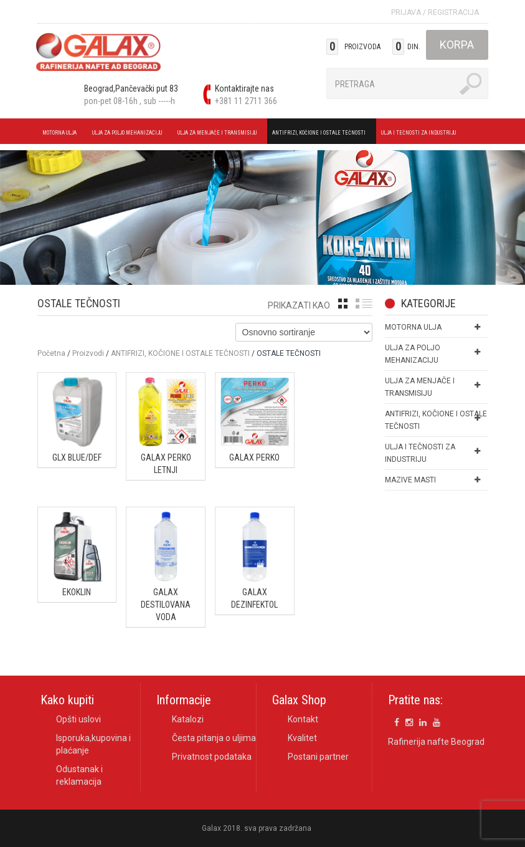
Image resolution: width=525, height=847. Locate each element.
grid (343, 304)
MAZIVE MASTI (410, 480)
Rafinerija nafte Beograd (436, 742)
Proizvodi (88, 353)
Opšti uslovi (78, 719)
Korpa (457, 44)
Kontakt (303, 719)
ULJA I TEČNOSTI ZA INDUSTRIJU (420, 135)
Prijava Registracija (435, 12)
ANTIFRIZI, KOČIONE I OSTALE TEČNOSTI (320, 135)
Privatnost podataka (212, 757)
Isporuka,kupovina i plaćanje (93, 744)
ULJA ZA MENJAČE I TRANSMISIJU (219, 135)
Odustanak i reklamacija (79, 775)
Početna (51, 353)
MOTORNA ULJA (61, 135)
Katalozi (188, 719)
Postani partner (318, 757)
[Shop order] (303, 332)
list (364, 304)
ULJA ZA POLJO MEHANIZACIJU (129, 135)
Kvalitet (302, 738)
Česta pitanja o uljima (214, 738)
